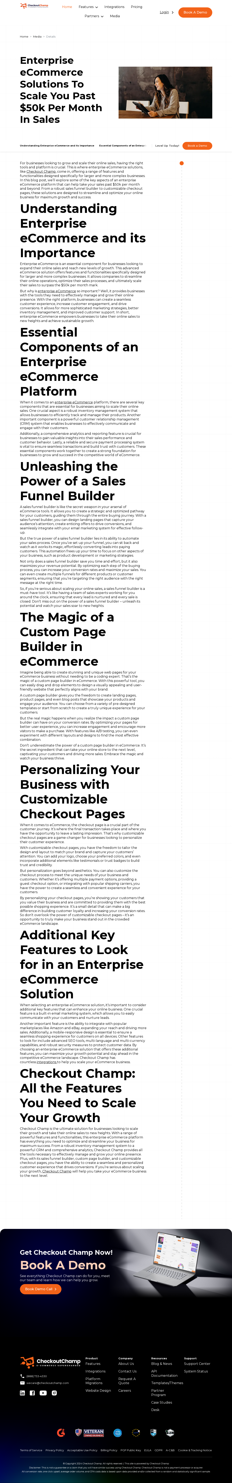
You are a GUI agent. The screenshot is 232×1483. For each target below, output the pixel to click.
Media (115, 16)
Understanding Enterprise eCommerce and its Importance (57, 145)
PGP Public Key (131, 1450)
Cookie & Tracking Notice (195, 1450)
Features (88, 7)
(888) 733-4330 (37, 1376)
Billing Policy (109, 1450)
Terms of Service (31, 1450)
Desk (155, 1410)
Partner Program (158, 1393)
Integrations (114, 7)
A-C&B (170, 1450)
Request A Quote (127, 1381)
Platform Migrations (93, 1381)
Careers (124, 1391)
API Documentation (164, 1373)
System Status (196, 1371)
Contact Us (127, 1371)
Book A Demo (195, 12)
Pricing (136, 7)
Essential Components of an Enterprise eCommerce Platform (137, 145)
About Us (126, 1364)
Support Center (197, 1364)
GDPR (159, 1450)
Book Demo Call (40, 1289)
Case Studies (161, 1402)
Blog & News (161, 1364)
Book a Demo (197, 145)
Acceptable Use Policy (82, 1450)
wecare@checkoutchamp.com (48, 1383)
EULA (147, 1450)
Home (67, 7)
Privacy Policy (55, 1450)
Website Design (98, 1391)
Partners (94, 16)
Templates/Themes (167, 1383)
